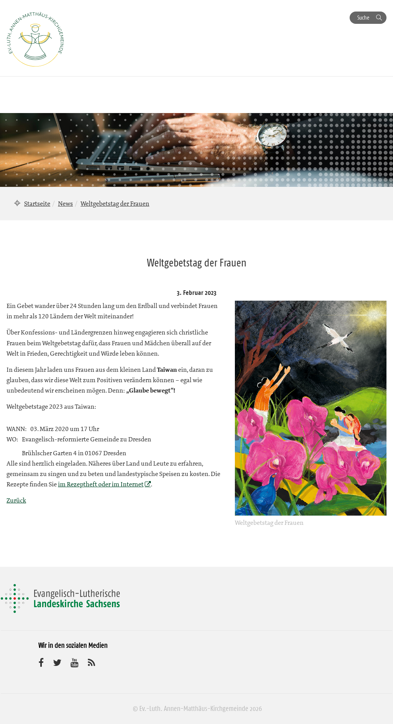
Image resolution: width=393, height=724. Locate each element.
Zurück (16, 500)
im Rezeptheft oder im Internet (101, 484)
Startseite (37, 203)
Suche (363, 17)
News (65, 203)
